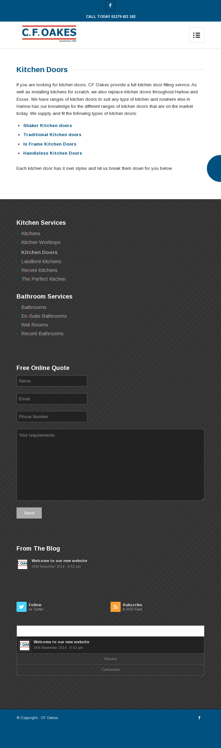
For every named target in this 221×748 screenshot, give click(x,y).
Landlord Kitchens (41, 261)
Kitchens (30, 233)
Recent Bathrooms (42, 333)
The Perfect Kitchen (43, 279)
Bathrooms (33, 307)
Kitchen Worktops (41, 242)
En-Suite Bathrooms (44, 316)
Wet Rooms (34, 325)
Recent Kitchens (39, 270)
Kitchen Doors (39, 252)
